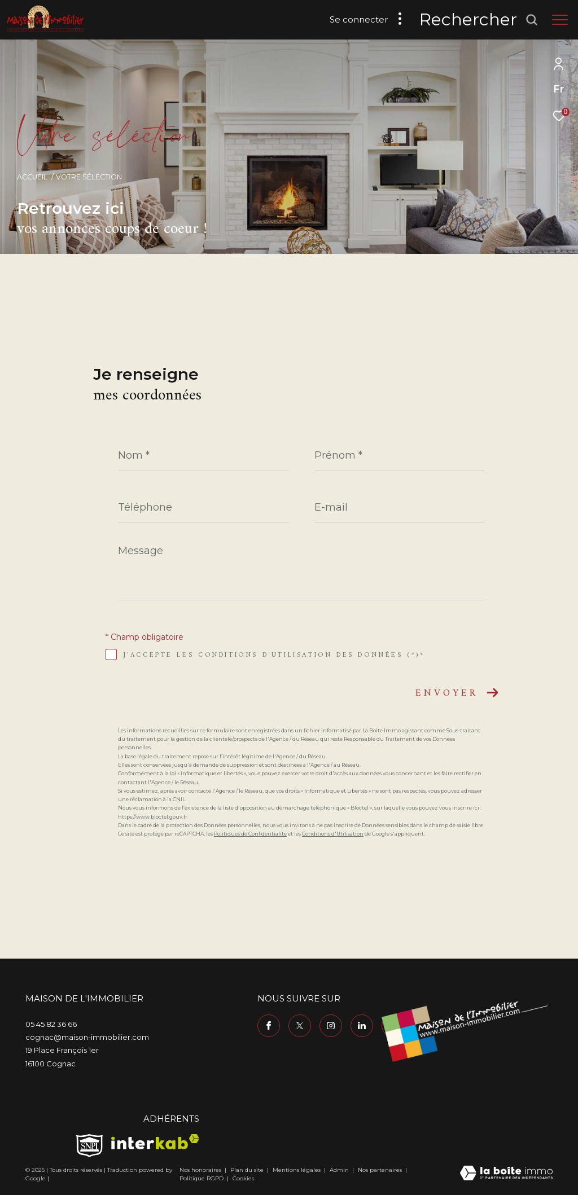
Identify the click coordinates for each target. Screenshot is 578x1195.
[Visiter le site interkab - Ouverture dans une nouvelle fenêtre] (155, 1141)
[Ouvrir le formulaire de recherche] (478, 20)
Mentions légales (297, 1170)
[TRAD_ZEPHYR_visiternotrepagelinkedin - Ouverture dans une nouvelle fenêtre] (362, 1025)
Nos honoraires (201, 1170)
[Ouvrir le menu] (560, 19)
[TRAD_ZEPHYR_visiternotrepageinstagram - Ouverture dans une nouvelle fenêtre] (330, 1025)
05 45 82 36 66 (51, 1024)
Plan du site (247, 1170)
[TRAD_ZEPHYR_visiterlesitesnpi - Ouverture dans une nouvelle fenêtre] (89, 1145)
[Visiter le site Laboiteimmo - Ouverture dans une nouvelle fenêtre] (506, 1174)
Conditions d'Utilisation (333, 834)
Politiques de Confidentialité (250, 834)
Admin (340, 1170)
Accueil (32, 177)
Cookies (243, 1178)
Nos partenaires (381, 1170)
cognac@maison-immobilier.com (87, 1037)
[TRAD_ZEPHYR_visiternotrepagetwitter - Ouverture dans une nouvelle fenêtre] (299, 1025)
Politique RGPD (201, 1178)
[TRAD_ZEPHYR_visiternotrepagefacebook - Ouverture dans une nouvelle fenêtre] (268, 1025)
